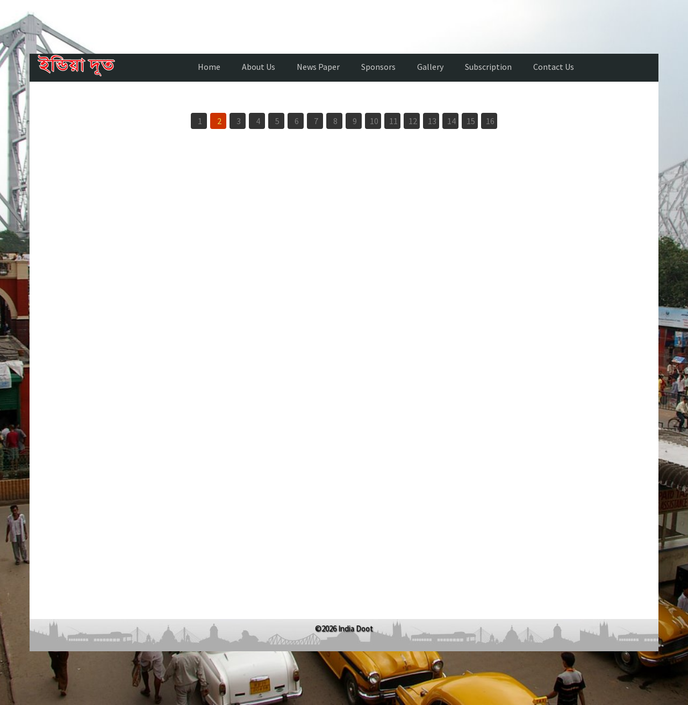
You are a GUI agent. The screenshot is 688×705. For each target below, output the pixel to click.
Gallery (430, 66)
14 (451, 121)
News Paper (318, 66)
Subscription (488, 66)
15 (471, 121)
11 (393, 121)
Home (209, 66)
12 (412, 121)
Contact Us (553, 66)
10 (374, 121)
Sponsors (378, 66)
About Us (258, 66)
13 (432, 121)
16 (490, 121)
